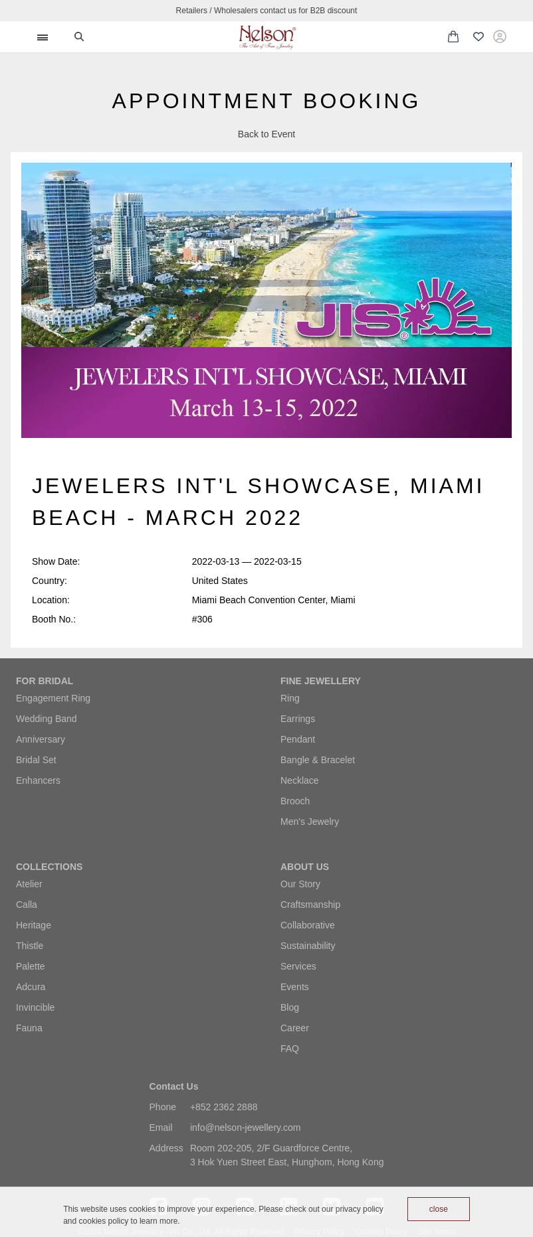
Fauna (29, 1028)
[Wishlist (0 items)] (478, 37)
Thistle (29, 945)
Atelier (29, 884)
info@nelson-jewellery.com (245, 1127)
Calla (26, 904)
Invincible (35, 1007)
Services (298, 966)
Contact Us (174, 1086)
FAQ (289, 1048)
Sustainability (308, 945)
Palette (30, 966)
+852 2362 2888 (224, 1107)
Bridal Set (36, 760)
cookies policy (104, 1221)
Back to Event (266, 134)
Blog (289, 1007)
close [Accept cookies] (438, 1209)
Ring (290, 698)
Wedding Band (46, 718)
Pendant (297, 739)
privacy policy (359, 1209)
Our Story (300, 884)
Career (294, 1028)
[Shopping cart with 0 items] (453, 36)
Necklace (299, 780)
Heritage (33, 925)
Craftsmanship (310, 904)
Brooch (295, 801)
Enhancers (38, 780)
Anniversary (40, 739)
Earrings (297, 718)
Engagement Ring (53, 698)
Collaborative (307, 925)
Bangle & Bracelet (317, 760)
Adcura (30, 987)
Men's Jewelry (309, 821)
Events (294, 987)
